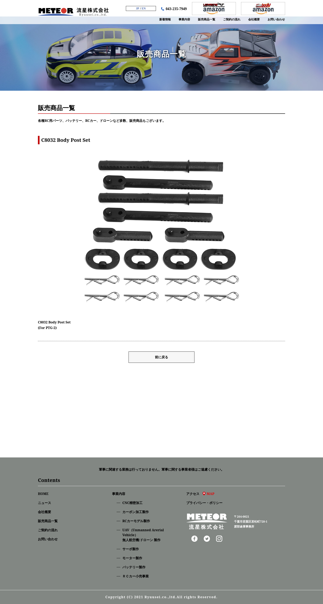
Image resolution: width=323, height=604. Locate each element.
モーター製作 (132, 558)
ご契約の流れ (48, 530)
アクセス (200, 493)
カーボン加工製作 (135, 512)
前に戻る (161, 357)
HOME (43, 493)
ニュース (44, 503)
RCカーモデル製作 (136, 521)
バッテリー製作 (133, 567)
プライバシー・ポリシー (204, 503)
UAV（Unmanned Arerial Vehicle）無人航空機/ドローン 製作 (143, 535)
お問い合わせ (48, 539)
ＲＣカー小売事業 (135, 576)
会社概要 (44, 512)
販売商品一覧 (48, 521)
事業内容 (118, 493)
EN (144, 8)
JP (137, 8)
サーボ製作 (130, 549)
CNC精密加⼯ (132, 503)
